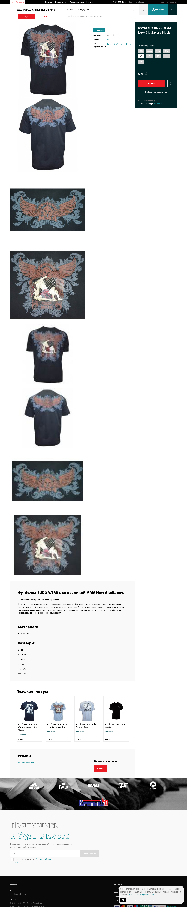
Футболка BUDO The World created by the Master (27, 727)
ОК (123, 900)
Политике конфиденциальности (142, 894)
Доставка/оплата (61, 2)
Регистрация (171, 2)
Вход (162, 2)
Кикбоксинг (119, 44)
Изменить (158, 103)
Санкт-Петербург (17, 2)
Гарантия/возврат (77, 2)
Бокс (109, 44)
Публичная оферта (86, 880)
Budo (109, 39)
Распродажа (83, 9)
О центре (48, 2)
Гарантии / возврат (86, 876)
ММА (128, 44)
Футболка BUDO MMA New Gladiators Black (85, 16)
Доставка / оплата (86, 872)
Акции (70, 9)
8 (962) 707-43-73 (118, 2)
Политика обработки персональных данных (98, 884)
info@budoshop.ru (18, 878)
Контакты (90, 2)
